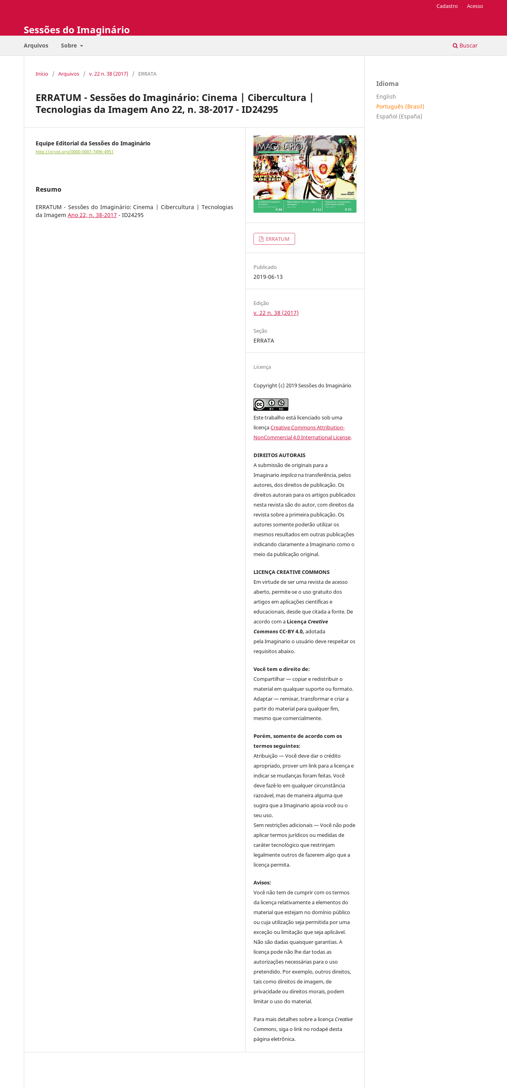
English (386, 96)
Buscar (465, 45)
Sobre (69, 45)
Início (42, 73)
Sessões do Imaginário (77, 29)
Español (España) (399, 116)
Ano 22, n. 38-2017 (92, 215)
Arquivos (36, 45)
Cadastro (447, 6)
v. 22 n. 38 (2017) (108, 73)
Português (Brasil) (400, 106)
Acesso (475, 6)
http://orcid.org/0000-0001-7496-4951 (75, 151)
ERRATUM (277, 238)
